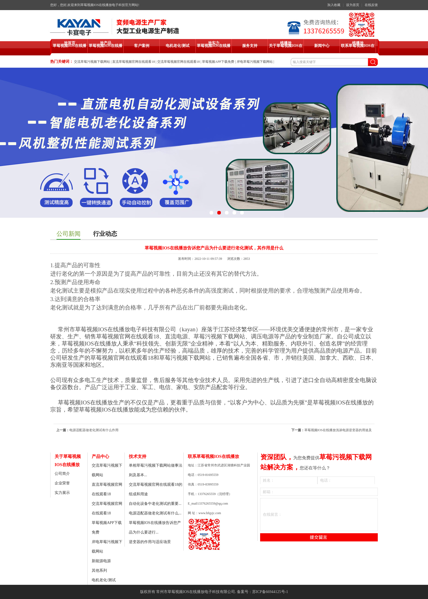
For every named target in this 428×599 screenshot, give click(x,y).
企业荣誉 (62, 483)
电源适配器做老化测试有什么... (155, 513)
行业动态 (105, 233)
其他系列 (99, 570)
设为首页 (352, 5)
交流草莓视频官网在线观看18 (178, 62)
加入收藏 (333, 5)
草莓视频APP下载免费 (218, 62)
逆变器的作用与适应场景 (150, 542)
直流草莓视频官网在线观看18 (133, 62)
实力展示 (62, 493)
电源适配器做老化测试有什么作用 (93, 430)
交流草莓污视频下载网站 (92, 62)
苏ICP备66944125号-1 (270, 592)
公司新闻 (69, 233)
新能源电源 (101, 561)
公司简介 (62, 474)
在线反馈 (371, 5)
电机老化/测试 (104, 580)
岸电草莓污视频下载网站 (255, 62)
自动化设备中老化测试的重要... (155, 504)
